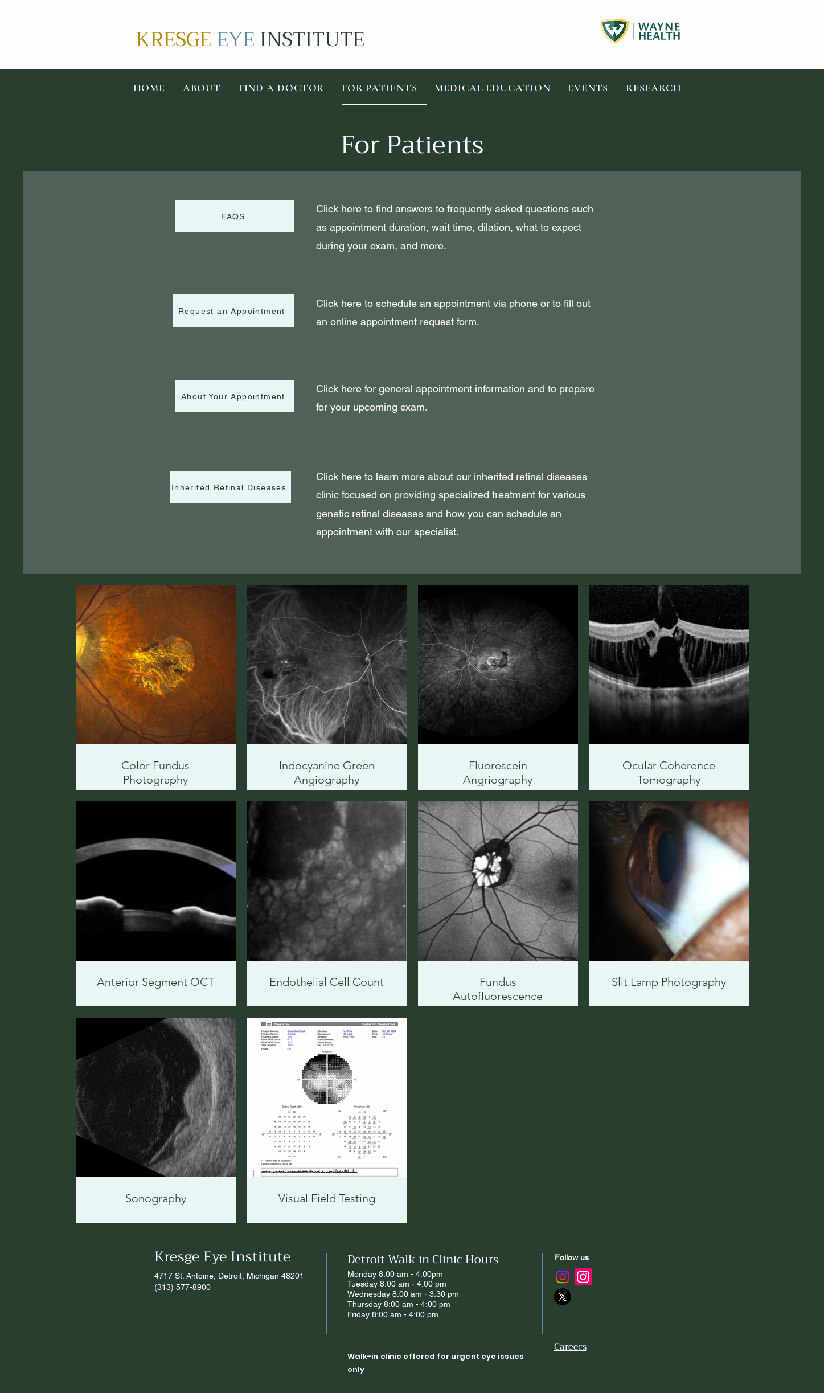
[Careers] (594, 1346)
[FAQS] (234, 216)
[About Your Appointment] (234, 396)
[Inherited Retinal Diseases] (230, 487)
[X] (562, 1296)
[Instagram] (562, 1276)
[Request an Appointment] (233, 310)
